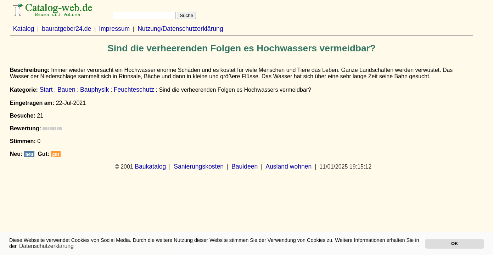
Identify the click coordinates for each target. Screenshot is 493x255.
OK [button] (454, 243)
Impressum (114, 28)
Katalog (23, 28)
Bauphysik (94, 89)
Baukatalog (150, 166)
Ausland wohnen (288, 166)
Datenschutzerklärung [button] (46, 246)
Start (45, 89)
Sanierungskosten (199, 166)
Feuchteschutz (134, 89)
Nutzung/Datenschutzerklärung (180, 28)
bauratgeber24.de (66, 28)
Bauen (66, 89)
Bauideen (244, 166)
